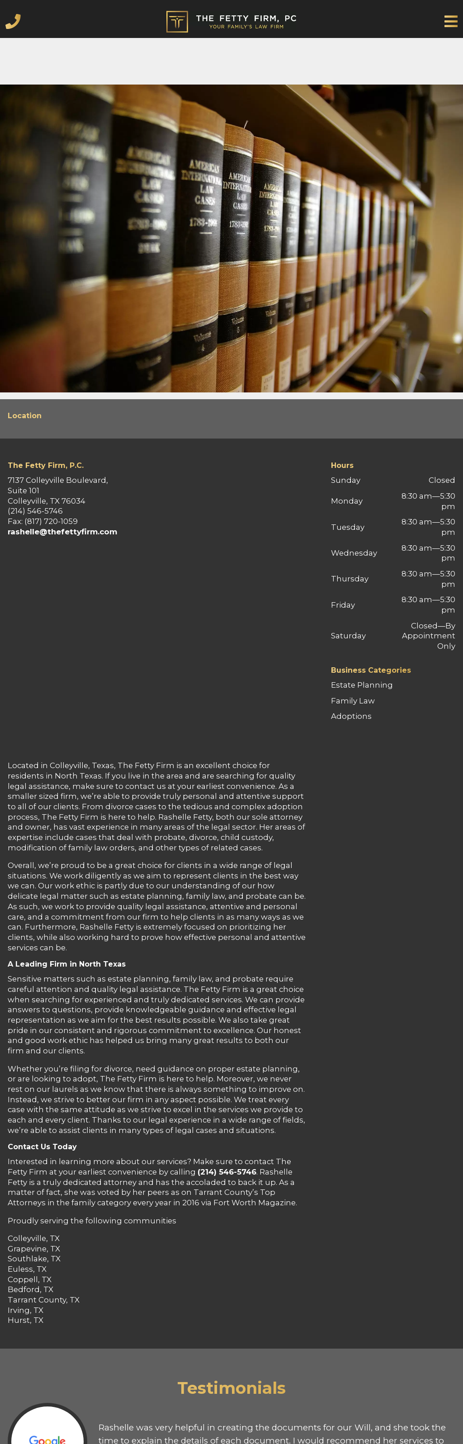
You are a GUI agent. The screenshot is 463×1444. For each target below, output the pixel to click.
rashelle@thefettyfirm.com (62, 531)
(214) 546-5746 (227, 1171)
